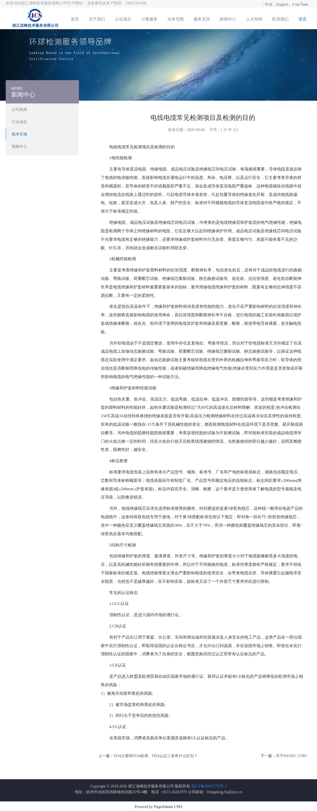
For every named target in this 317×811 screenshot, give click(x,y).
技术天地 (19, 134)
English (282, 4)
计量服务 (149, 19)
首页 (75, 19)
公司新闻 (19, 110)
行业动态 (19, 122)
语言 (302, 19)
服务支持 (202, 19)
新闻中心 (228, 19)
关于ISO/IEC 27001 (291, 756)
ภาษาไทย (300, 4)
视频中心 (19, 146)
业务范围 (175, 19)
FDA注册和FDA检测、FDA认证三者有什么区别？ (156, 756)
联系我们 (280, 19)
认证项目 (123, 19)
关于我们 (97, 19)
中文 (269, 4)
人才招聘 (254, 19)
